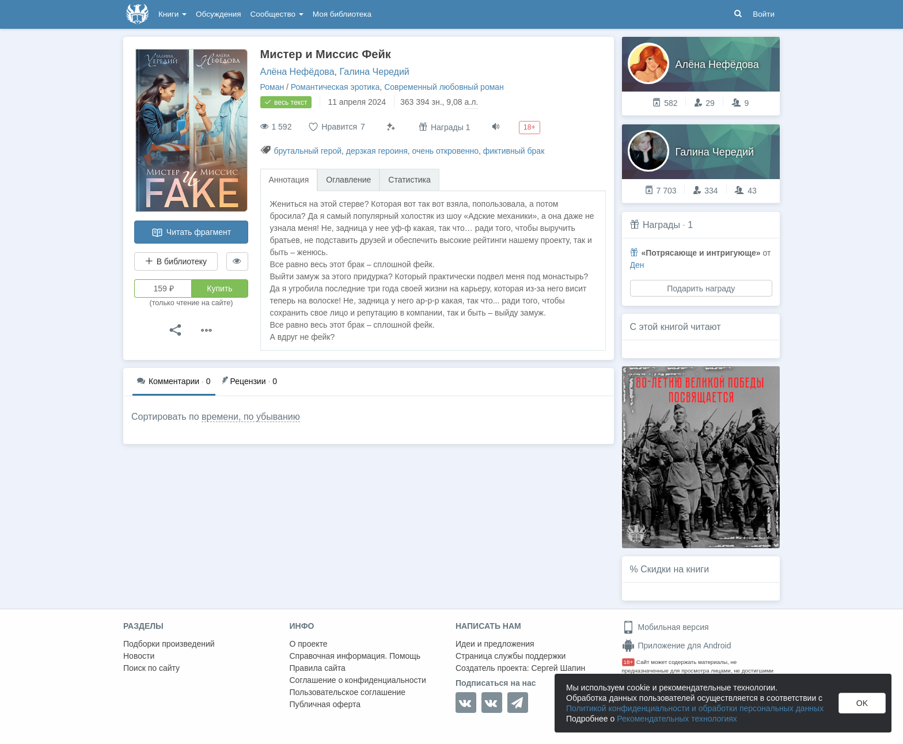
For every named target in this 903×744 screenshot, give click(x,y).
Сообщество (277, 14)
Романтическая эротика (335, 87)
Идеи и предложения (495, 643)
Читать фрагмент (191, 232)
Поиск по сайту (151, 668)
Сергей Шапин (558, 668)
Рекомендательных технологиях (677, 718)
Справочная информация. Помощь (355, 656)
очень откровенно (445, 150)
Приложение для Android (676, 645)
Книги (172, 14)
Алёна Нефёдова (297, 72)
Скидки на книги (674, 569)
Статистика (409, 179)
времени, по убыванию (251, 417)
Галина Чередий (374, 72)
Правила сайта (318, 668)
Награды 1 (444, 127)
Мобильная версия (665, 627)
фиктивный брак (514, 150)
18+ (628, 662)
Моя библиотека (342, 14)
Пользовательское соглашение (348, 692)
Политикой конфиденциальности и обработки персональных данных (695, 708)
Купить (219, 288)
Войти (764, 14)
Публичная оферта (325, 704)
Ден (637, 264)
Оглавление (348, 179)
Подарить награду (701, 288)
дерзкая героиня (377, 150)
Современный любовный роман (444, 87)
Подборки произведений (169, 643)
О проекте (309, 643)
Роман (272, 87)
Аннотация (289, 179)
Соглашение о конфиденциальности (358, 680)
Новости (138, 656)
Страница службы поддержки (511, 656)
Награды (661, 225)
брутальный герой (308, 150)
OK (862, 703)
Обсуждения (218, 14)
